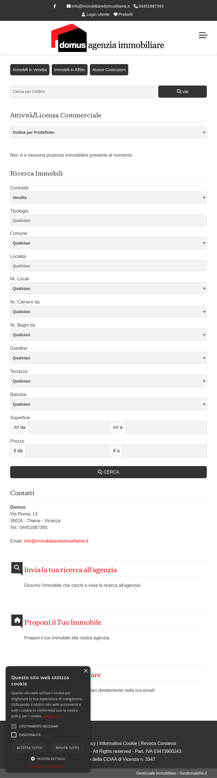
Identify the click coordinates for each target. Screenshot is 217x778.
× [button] (85, 671)
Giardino (18, 348)
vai (182, 91)
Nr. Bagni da (22, 325)
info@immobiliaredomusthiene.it (98, 6)
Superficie (20, 417)
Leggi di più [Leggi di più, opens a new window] (52, 716)
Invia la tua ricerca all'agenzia (70, 569)
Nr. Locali (19, 278)
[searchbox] (110, 221)
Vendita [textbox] (20, 197)
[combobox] (108, 132)
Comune (18, 233)
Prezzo (17, 441)
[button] (13, 726)
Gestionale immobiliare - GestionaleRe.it (171, 773)
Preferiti (123, 14)
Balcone (18, 394)
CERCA (108, 472)
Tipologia (19, 211)
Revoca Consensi (158, 743)
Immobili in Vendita (30, 69)
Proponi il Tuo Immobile (62, 622)
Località (18, 256)
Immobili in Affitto (69, 69)
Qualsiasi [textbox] (21, 243)
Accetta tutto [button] (29, 748)
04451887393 (149, 6)
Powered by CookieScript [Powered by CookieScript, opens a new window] (48, 766)
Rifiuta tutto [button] (67, 748)
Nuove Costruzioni (109, 69)
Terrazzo (18, 371)
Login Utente (96, 14)
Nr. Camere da (25, 302)
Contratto (19, 187)
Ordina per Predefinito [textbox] (34, 132)
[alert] (48, 719)
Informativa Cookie (118, 743)
